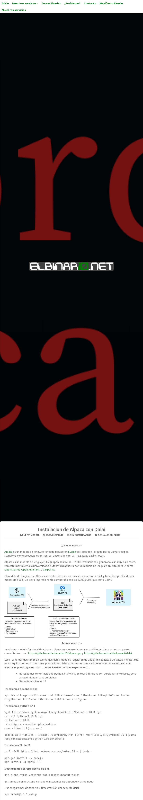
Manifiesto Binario (111, 3)
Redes (117, 535)
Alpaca (8, 551)
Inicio (5, 3)
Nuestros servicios (24, 3)
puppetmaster (31, 535)
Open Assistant (30, 569)
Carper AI (49, 569)
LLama (71, 551)
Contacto (90, 3)
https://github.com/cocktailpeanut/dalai (107, 653)
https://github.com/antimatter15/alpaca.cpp (54, 653)
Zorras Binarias (51, 3)
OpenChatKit (12, 569)
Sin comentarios (80, 535)
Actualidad (105, 535)
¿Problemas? (72, 3)
